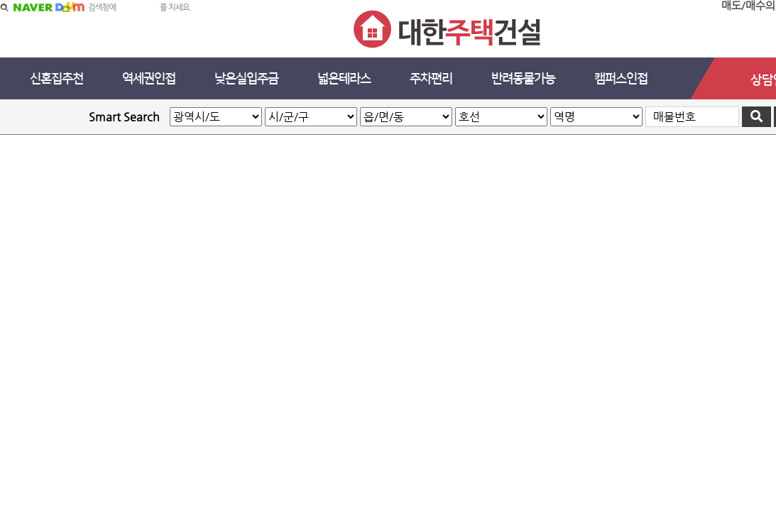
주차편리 (431, 79)
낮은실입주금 (246, 79)
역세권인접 (148, 79)
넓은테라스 (344, 79)
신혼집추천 (56, 79)
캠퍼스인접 (620, 79)
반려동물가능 (523, 79)
